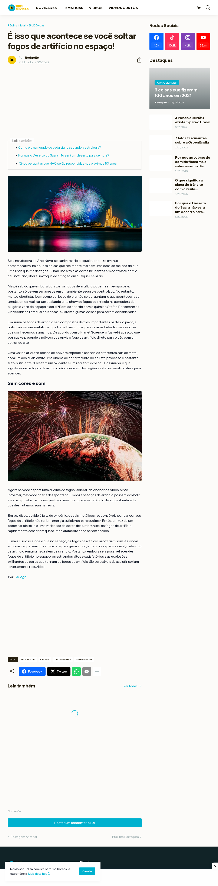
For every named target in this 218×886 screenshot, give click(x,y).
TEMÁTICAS (73, 8)
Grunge (20, 577)
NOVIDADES (46, 8)
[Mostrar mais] (97, 671)
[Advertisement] (109, 877)
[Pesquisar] (206, 7)
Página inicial (17, 25)
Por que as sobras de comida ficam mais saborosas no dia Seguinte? (192, 161)
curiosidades (63, 659)
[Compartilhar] (137, 60)
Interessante (84, 659)
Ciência (45, 659)
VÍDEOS (96, 8)
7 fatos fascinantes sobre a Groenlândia (192, 140)
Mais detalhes (37, 874)
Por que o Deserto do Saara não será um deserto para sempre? (63, 155)
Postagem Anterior (24, 837)
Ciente (87, 871)
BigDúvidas (36, 25)
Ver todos (130, 686)
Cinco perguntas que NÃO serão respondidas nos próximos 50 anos (67, 163)
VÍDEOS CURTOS (123, 8)
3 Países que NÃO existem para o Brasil (192, 120)
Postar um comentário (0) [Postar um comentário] (74, 823)
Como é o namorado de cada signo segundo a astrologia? (59, 147)
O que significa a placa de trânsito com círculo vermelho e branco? (191, 184)
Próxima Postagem (125, 837)
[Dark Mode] (196, 7)
